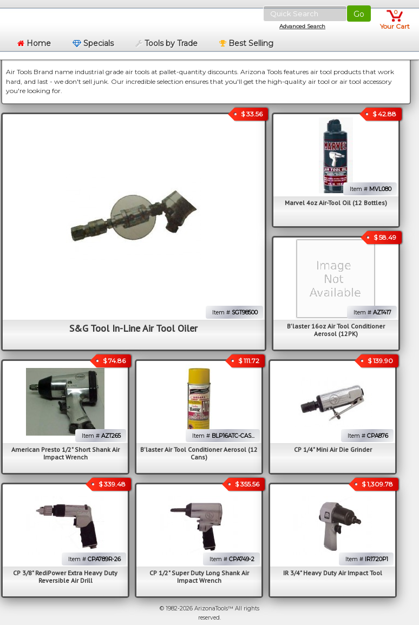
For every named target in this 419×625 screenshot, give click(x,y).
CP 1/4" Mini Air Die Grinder (333, 449)
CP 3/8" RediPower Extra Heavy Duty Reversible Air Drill (65, 576)
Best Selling (246, 43)
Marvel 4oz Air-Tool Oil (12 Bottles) (336, 203)
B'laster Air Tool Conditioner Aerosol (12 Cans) (199, 453)
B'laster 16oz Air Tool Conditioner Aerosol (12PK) (336, 330)
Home (34, 43)
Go (358, 14)
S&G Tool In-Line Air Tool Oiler (133, 328)
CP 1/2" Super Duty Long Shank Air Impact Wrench (199, 576)
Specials (93, 43)
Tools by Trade (166, 43)
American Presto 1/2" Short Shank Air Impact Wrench (65, 453)
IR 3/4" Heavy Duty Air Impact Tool (332, 573)
